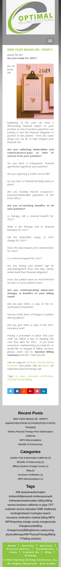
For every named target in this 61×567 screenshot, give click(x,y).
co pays (20, 376)
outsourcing (47, 530)
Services (46, 545)
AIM (18, 492)
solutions (36, 538)
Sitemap (30, 555)
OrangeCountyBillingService (23, 530)
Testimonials (44, 548)
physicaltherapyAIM (17, 534)
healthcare (50, 509)
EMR (40, 509)
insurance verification (40, 376)
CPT (51, 504)
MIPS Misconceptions (30, 440)
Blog (29, 470)
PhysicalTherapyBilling (19, 379)
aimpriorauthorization (33, 492)
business (21, 504)
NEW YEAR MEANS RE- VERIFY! (30, 49)
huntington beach (41, 513)
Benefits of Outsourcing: (30, 444)
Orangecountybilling (30, 526)
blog (48, 552)
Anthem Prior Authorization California (28, 457)
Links (13, 552)
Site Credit (48, 563)
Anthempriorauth (42, 496)
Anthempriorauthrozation (23, 500)
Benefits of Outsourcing (29, 462)
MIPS (51, 517)
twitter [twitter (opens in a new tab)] (45, 365)
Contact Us (31, 552)
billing (41, 500)
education (31, 509)
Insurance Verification (29, 474)
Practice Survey (18, 548)
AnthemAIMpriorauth (21, 496)
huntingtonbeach (20, 513)
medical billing (39, 517)
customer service (15, 509)
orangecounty (48, 521)
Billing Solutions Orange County (29, 466)
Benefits (28, 545)
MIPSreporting (13, 521)
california (32, 504)
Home (12, 545)
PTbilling (25, 538)
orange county (31, 521)
